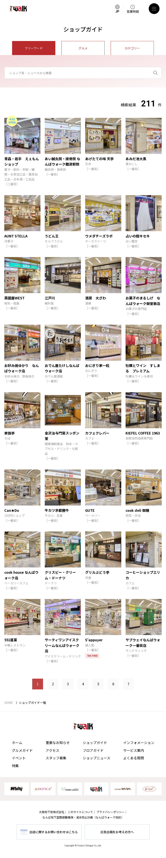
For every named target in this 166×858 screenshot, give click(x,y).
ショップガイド (95, 742)
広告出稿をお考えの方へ (117, 832)
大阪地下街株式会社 (51, 812)
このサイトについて (80, 812)
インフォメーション (138, 742)
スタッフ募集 (56, 757)
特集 (15, 765)
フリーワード (34, 48)
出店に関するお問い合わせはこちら (53, 832)
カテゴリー (132, 48)
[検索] (155, 73)
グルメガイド (22, 750)
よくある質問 (133, 757)
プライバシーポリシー (110, 812)
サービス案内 (133, 750)
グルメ (83, 48)
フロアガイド (93, 750)
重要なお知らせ (58, 742)
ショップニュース (96, 757)
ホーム (17, 742)
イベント (19, 757)
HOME (8, 702)
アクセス (52, 750)
